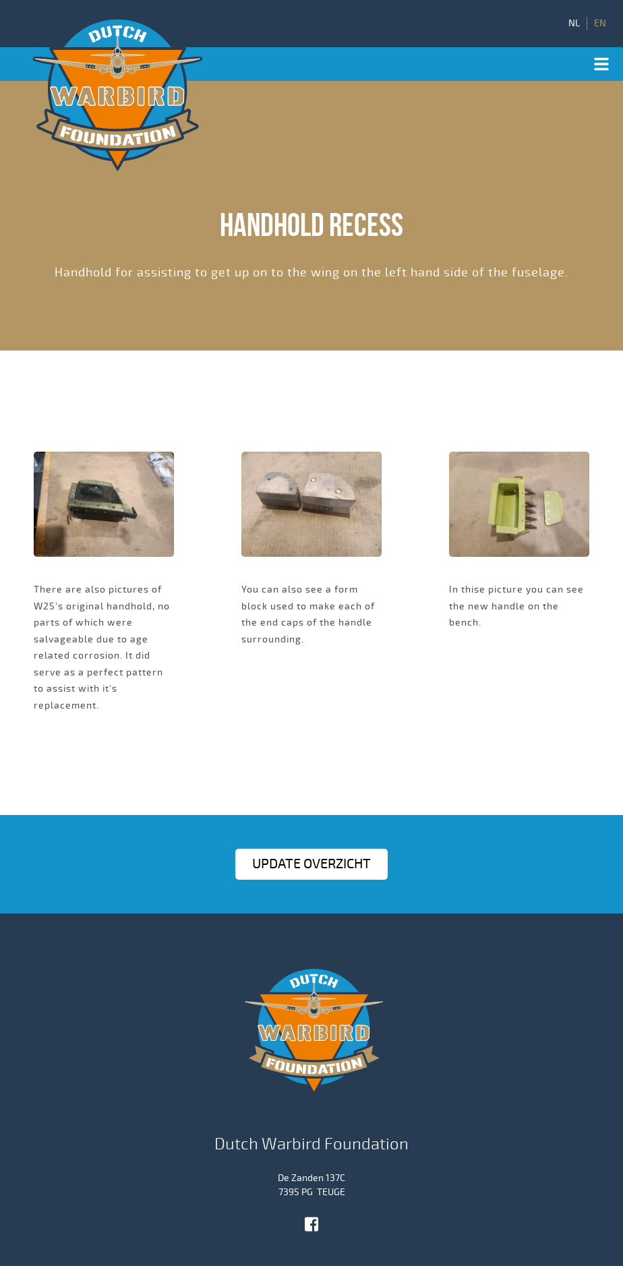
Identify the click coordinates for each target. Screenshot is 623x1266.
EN (600, 23)
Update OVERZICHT (311, 863)
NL (574, 23)
